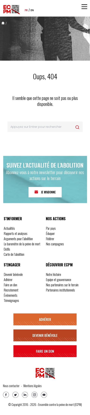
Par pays (51, 228)
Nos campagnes (55, 243)
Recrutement (11, 290)
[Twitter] (15, 395)
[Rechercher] (77, 127)
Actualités (9, 228)
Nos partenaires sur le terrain (62, 284)
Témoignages (11, 300)
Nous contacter (11, 386)
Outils (7, 249)
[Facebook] (6, 395)
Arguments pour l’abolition (18, 238)
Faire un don (10, 284)
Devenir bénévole (13, 274)
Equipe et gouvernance (58, 279)
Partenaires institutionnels (60, 290)
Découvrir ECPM (59, 264)
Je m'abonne (48, 192)
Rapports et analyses (15, 233)
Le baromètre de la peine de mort (22, 243)
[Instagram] (34, 395)
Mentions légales (32, 386)
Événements (10, 295)
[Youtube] (44, 395)
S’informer (13, 218)
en (32, 10)
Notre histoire (53, 274)
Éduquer (50, 233)
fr (26, 10)
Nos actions (56, 218)
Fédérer (50, 238)
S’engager (12, 264)
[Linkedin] (25, 395)
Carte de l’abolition (14, 254)
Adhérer (8, 279)
